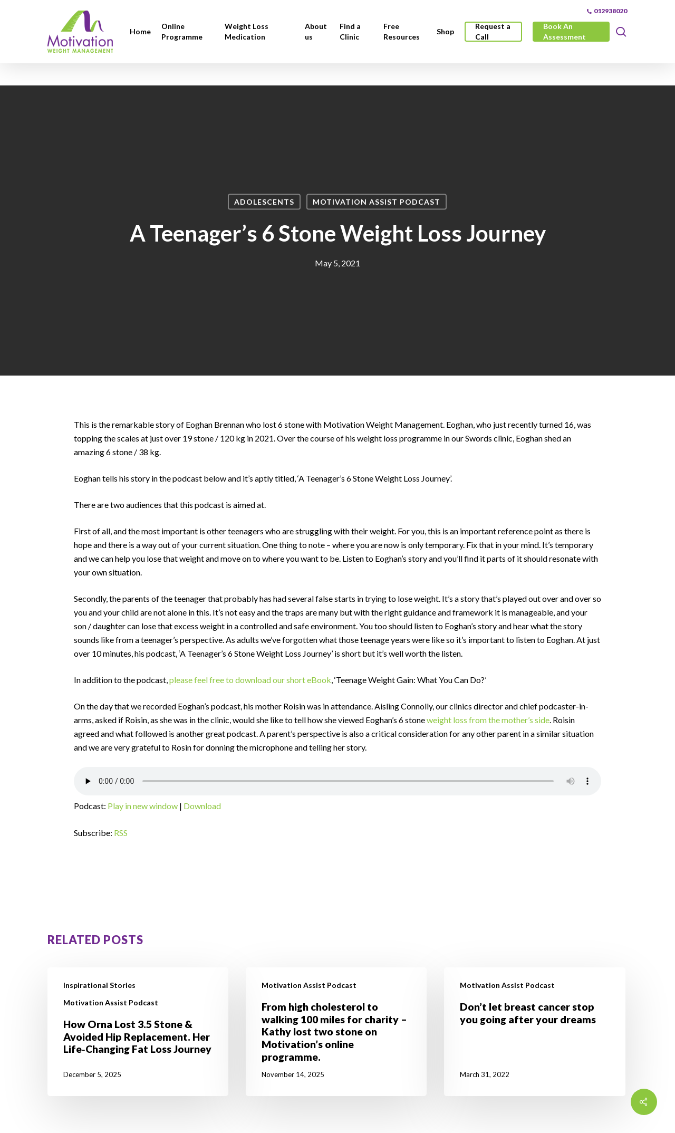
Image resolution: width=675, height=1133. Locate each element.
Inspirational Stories (99, 985)
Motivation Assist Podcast (376, 201)
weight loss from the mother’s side (488, 720)
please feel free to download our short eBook (250, 680)
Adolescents (264, 201)
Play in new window (143, 806)
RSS (121, 833)
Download (202, 806)
